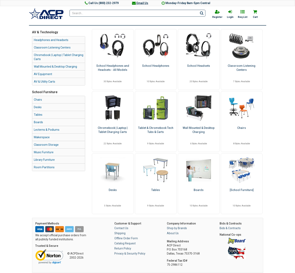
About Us (173, 233)
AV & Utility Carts (44, 81)
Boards (38, 122)
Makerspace (42, 137)
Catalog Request (125, 243)
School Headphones (155, 65)
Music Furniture (44, 152)
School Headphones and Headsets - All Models (112, 67)
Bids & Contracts (230, 228)
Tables (38, 114)
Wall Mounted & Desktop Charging (55, 66)
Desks (38, 107)
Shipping (120, 233)
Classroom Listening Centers (52, 47)
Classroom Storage (46, 144)
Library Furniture (44, 159)
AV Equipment (43, 74)
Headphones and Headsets (51, 40)
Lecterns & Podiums (46, 129)
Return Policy (122, 248)
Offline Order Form (126, 238)
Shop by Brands (177, 228)
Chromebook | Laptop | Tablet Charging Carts (58, 57)
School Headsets (198, 65)
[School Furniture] (242, 190)
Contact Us (121, 228)
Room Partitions (44, 167)
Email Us (140, 3)
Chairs (38, 99)
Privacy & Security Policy (129, 253)
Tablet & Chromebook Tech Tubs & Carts (155, 130)
